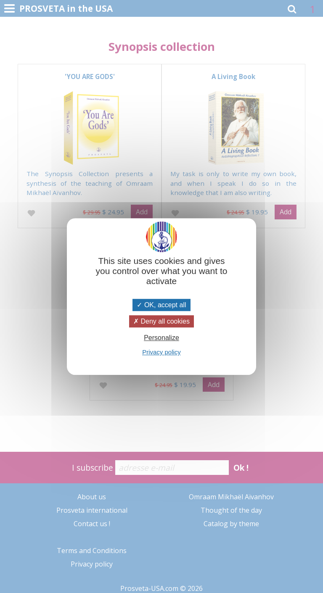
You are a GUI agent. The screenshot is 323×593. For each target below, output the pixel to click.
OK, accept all (161, 304)
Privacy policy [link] (161, 352)
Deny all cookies (161, 321)
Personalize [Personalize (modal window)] (161, 337)
